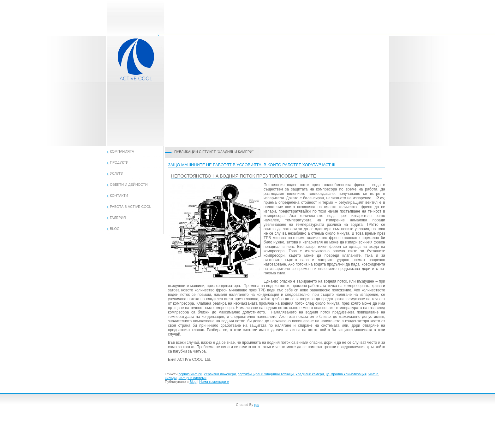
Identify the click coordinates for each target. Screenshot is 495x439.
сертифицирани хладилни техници (266, 374)
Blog (115, 229)
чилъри (170, 378)
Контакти (119, 195)
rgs (256, 405)
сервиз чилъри (190, 374)
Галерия (118, 218)
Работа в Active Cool (130, 206)
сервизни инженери (220, 374)
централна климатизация (346, 374)
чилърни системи (192, 378)
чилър (373, 374)
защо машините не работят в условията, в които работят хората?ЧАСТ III (251, 164)
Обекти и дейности (129, 184)
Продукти (119, 162)
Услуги (116, 173)
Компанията (122, 151)
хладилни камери (309, 374)
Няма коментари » (214, 381)
